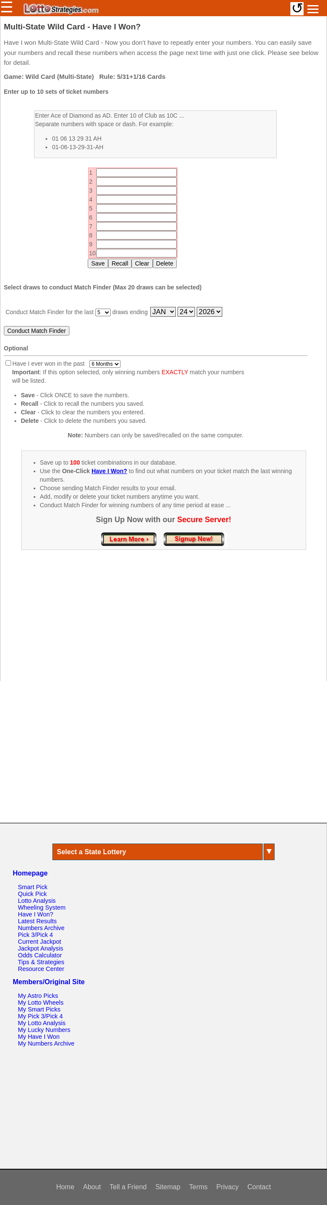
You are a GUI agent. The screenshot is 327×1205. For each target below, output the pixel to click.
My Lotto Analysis (42, 1023)
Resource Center (41, 968)
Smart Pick (33, 887)
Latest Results (37, 921)
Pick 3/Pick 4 (35, 934)
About (92, 1187)
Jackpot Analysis (40, 948)
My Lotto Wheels (40, 1002)
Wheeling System (42, 907)
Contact (259, 1187)
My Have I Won (39, 1036)
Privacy (227, 1187)
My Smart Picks (39, 1009)
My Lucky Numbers (44, 1029)
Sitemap (168, 1187)
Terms (198, 1187)
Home (65, 1187)
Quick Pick (32, 893)
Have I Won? (35, 914)
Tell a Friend (127, 1187)
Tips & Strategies (41, 962)
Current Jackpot (39, 941)
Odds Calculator (40, 955)
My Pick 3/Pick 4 (40, 1016)
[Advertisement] (163, 624)
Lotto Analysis (37, 900)
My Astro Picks (38, 995)
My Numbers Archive (46, 1043)
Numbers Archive (41, 928)
